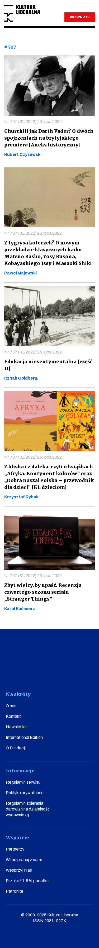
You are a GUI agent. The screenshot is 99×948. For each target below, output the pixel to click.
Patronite (14, 891)
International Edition (24, 737)
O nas (11, 706)
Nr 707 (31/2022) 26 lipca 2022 (33, 121)
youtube (26, 670)
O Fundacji (16, 748)
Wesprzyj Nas (19, 870)
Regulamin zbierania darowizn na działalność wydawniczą (28, 809)
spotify (87, 670)
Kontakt (13, 716)
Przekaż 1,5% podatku (27, 880)
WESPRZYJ (79, 17)
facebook (11, 670)
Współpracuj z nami (24, 859)
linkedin (72, 670)
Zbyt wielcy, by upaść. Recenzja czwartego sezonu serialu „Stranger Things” (43, 592)
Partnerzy (15, 849)
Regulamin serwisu (23, 782)
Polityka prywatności (25, 792)
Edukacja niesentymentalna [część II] (48, 364)
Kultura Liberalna (22, 13)
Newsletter (16, 727)
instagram (41, 670)
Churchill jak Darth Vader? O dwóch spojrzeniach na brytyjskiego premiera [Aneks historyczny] (48, 138)
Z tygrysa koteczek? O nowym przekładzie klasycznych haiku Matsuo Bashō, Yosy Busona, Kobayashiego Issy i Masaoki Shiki (48, 253)
